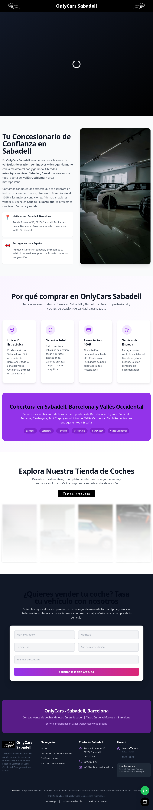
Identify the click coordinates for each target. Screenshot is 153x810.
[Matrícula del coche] (108, 634)
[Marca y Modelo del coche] (44, 634)
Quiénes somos (49, 758)
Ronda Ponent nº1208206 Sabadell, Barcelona (94, 752)
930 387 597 (90, 761)
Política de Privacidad (72, 801)
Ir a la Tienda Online (76, 493)
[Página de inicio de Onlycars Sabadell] (13, 6)
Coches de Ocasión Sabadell (56, 753)
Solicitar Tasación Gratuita (76, 672)
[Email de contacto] (76, 659)
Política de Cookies (98, 801)
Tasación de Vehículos (53, 763)
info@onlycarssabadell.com (99, 767)
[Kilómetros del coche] (44, 647)
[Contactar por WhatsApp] (144, 790)
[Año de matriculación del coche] (108, 647)
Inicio (44, 748)
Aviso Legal (50, 801)
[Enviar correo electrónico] (144, 801)
